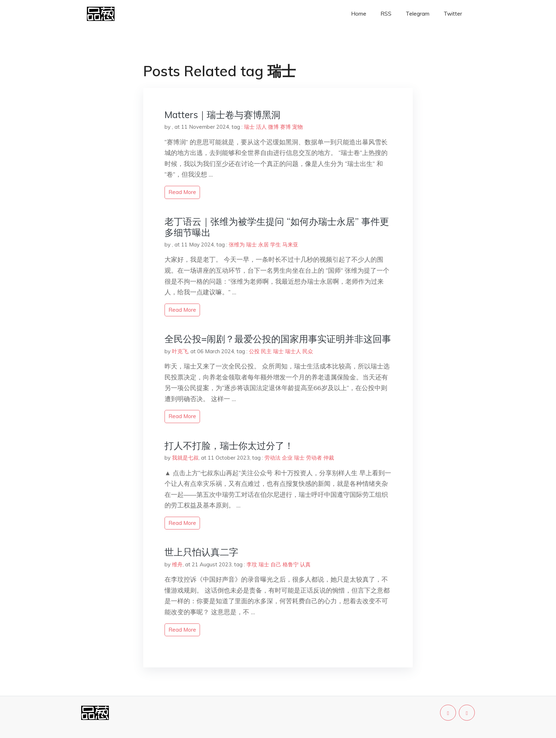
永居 (263, 244)
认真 (305, 564)
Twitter (453, 13)
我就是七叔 (185, 457)
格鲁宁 (291, 564)
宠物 (297, 126)
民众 (307, 351)
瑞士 (249, 126)
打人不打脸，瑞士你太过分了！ (229, 445)
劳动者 (314, 457)
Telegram (417, 13)
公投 (254, 351)
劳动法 (272, 457)
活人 (261, 126)
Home (358, 13)
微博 (273, 126)
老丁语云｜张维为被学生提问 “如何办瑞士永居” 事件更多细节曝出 (277, 227)
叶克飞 (180, 351)
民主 (266, 351)
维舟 (177, 564)
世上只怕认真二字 (201, 552)
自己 (276, 564)
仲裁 (328, 457)
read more (182, 192)
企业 (287, 457)
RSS (385, 13)
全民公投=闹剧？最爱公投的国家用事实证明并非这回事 (278, 339)
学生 (275, 244)
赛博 (285, 126)
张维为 (237, 244)
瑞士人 (293, 351)
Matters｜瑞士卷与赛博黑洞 (222, 115)
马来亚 (290, 244)
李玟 (251, 564)
